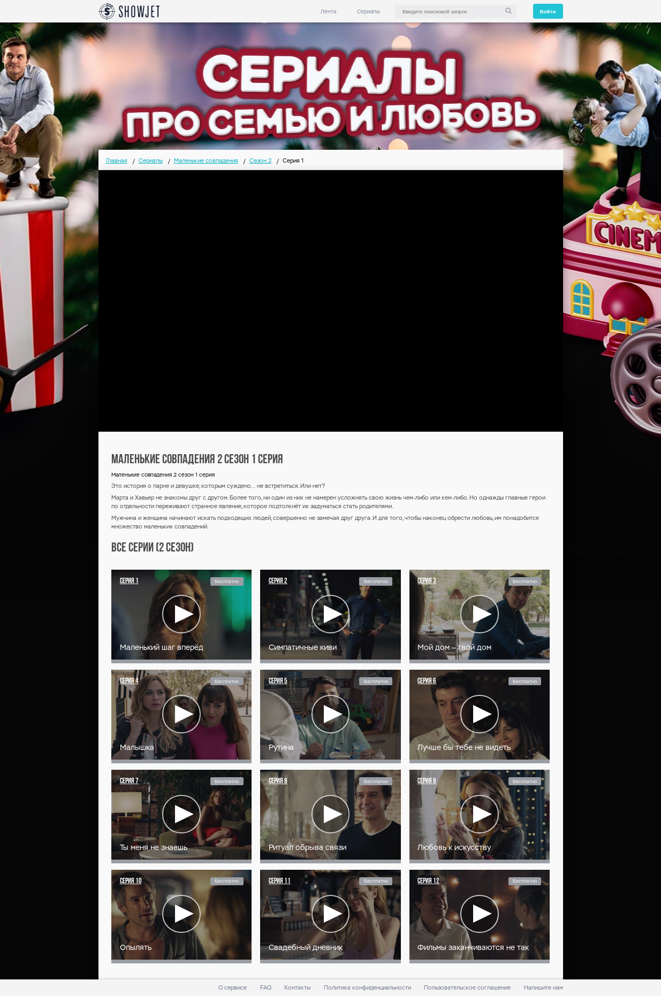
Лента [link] (328, 11)
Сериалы (368, 11)
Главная (116, 160)
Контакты (297, 987)
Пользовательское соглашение (467, 987)
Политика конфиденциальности (367, 987)
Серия (129, 581)
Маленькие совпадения (206, 160)
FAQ (265, 987)
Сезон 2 (260, 160)
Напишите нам (543, 987)
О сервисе (232, 987)
